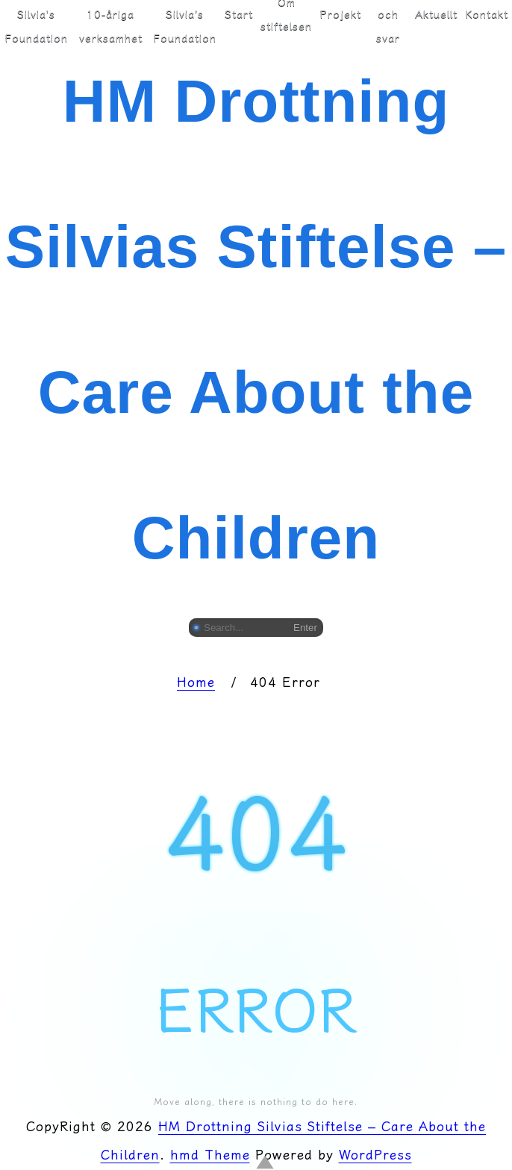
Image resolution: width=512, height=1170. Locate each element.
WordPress (375, 1155)
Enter (305, 627)
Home (196, 682)
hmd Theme (210, 1155)
